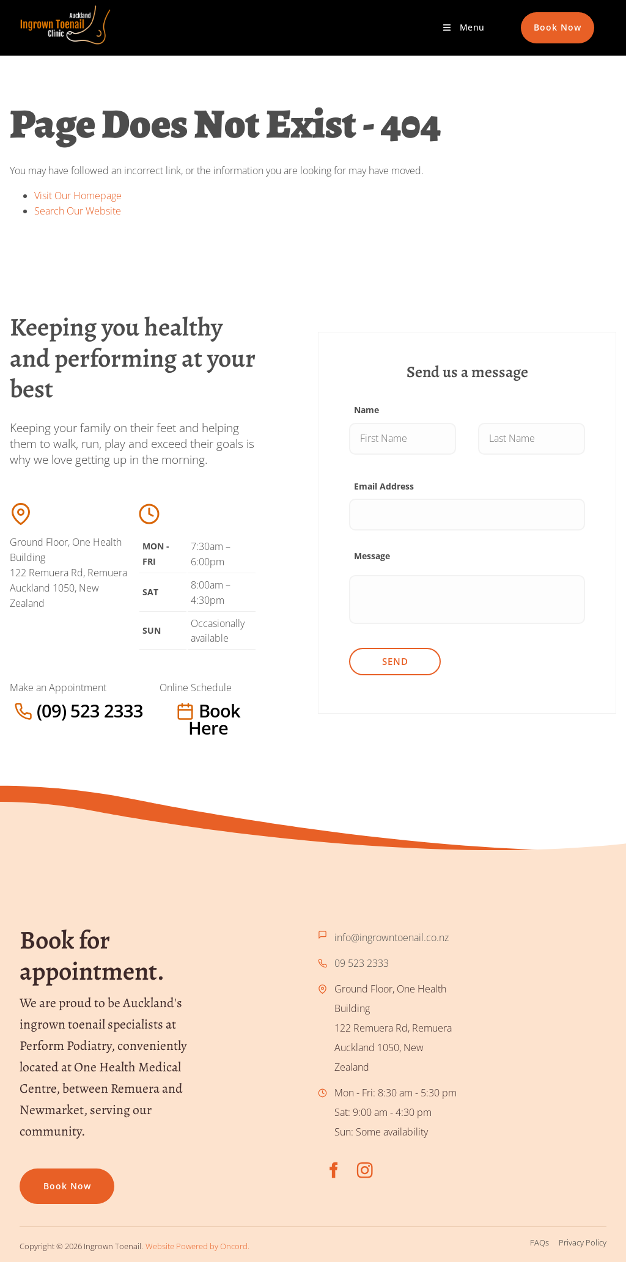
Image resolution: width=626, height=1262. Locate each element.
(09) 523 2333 (41, 710)
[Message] (467, 599)
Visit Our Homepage (78, 195)
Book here (184, 710)
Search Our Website (77, 211)
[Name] (402, 439)
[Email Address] (467, 514)
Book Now (545, 19)
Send (395, 661)
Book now (43, 1178)
